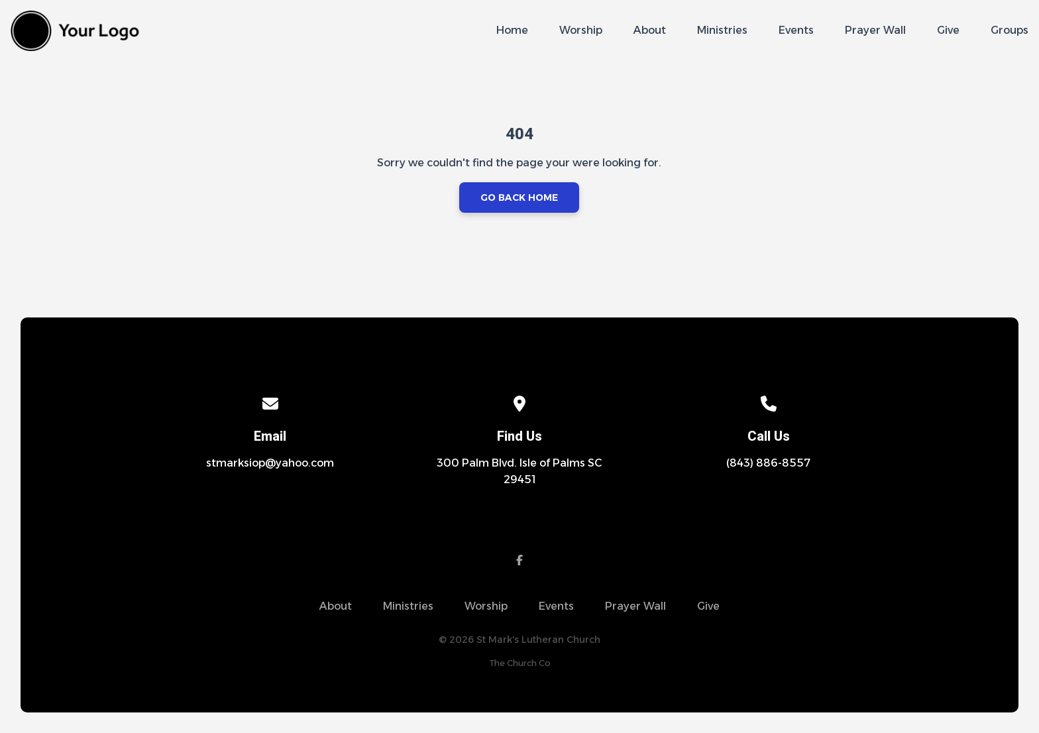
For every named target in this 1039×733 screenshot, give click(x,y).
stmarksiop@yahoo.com (270, 463)
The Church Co (520, 663)
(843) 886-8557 (768, 463)
